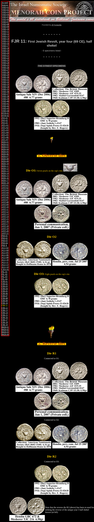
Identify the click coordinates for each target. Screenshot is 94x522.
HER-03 (5, 147)
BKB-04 (5, 334)
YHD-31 (5, 79)
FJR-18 (4, 322)
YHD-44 (5, 111)
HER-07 (5, 156)
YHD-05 (5, 17)
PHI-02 (4, 238)
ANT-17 (5, 224)
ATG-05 (4, 135)
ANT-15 (5, 219)
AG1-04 (4, 250)
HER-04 (5, 149)
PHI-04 (4, 243)
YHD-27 (5, 70)
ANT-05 (5, 195)
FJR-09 (4, 301)
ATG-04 (4, 132)
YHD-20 (5, 53)
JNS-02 (4, 120)
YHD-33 (5, 84)
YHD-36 (5, 91)
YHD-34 (5, 87)
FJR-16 (4, 317)
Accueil (4, 2)
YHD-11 (5, 31)
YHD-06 (5, 19)
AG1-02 (4, 248)
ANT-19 (5, 228)
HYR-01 (5, 113)
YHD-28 (5, 72)
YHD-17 (5, 46)
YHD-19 (5, 51)
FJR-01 (4, 281)
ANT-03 (5, 190)
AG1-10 (4, 260)
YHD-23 (5, 60)
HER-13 (5, 171)
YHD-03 (5, 12)
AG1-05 (4, 253)
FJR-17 (4, 320)
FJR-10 (4, 303)
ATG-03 (4, 130)
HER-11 (5, 166)
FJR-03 (4, 286)
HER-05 (5, 152)
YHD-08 (5, 24)
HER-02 (5, 144)
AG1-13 (4, 265)
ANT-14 (5, 216)
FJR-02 (4, 284)
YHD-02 (5, 10)
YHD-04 (5, 14)
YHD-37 (5, 94)
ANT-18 (5, 226)
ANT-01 (5, 185)
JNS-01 (4, 118)
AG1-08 (4, 257)
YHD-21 (5, 55)
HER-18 (5, 183)
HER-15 (5, 176)
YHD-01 (5, 7)
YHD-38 (5, 96)
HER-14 (5, 173)
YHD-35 (5, 89)
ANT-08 (5, 202)
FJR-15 (4, 315)
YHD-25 (5, 65)
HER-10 (5, 164)
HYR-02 (5, 115)
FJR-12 (4, 308)
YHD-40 (5, 101)
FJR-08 (4, 298)
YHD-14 (5, 39)
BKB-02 (5, 329)
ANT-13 (5, 214)
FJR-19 (4, 325)
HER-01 (5, 142)
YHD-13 (5, 36)
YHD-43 (5, 108)
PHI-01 (4, 236)
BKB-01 (5, 327)
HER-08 (5, 159)
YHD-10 (5, 29)
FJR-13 (4, 310)
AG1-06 (4, 255)
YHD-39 (5, 99)
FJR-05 (4, 291)
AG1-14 (4, 267)
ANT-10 (5, 207)
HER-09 (5, 161)
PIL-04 (4, 279)
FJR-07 (4, 296)
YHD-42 (5, 106)
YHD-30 (5, 77)
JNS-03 (4, 123)
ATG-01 (4, 125)
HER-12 (5, 168)
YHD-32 (5, 82)
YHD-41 (5, 103)
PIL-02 (4, 274)
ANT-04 (5, 192)
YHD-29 (5, 75)
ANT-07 (5, 200)
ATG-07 (4, 140)
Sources (4, 5)
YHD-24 (5, 63)
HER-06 (5, 154)
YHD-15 (5, 41)
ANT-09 (5, 204)
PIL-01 (4, 272)
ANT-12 (5, 212)
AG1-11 (4, 262)
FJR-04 (4, 289)
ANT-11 (4, 209)
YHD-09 (5, 27)
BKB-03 (5, 332)
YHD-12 (5, 34)
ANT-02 (5, 188)
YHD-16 (5, 43)
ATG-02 (4, 127)
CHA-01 (5, 269)
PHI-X (4, 245)
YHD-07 (5, 22)
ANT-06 (5, 197)
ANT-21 (5, 233)
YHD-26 (5, 67)
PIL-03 (4, 277)
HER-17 (5, 180)
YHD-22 (5, 58)
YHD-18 (5, 48)
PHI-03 (4, 240)
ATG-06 (4, 137)
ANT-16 (5, 221)
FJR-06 (4, 293)
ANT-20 (5, 231)
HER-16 (5, 178)
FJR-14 (4, 313)
